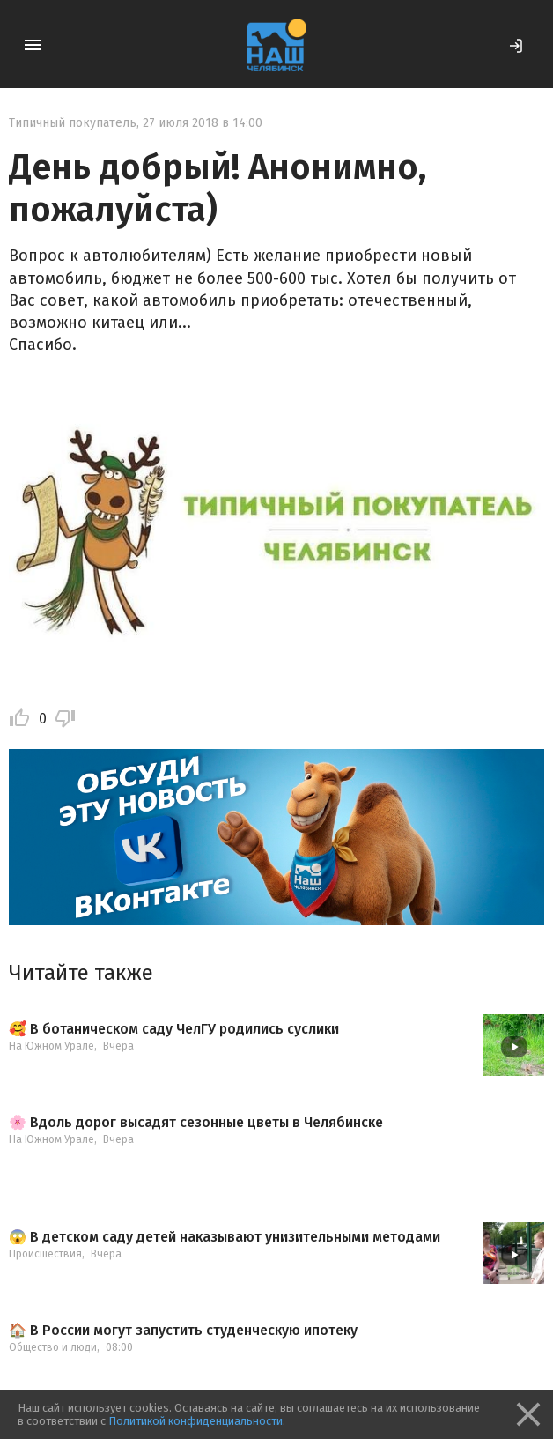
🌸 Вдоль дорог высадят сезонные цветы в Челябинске (196, 1123)
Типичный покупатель (72, 123)
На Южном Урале (51, 1046)
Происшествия (45, 1254)
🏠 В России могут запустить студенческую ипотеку (183, 1331)
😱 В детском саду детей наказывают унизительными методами (224, 1237)
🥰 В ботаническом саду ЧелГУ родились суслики (174, 1029)
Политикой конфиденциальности (195, 1421)
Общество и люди (53, 1347)
